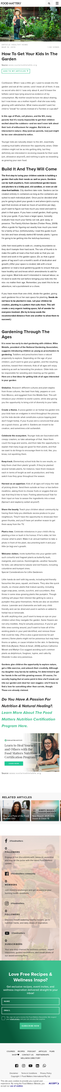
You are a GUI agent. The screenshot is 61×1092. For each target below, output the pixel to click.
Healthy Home (20, 45)
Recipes (21, 1051)
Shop (15, 1055)
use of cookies (16, 1086)
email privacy (15, 1019)
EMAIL (7, 1010)
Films (51, 1051)
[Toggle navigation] (57, 3)
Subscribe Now (30, 1026)
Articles (43, 1051)
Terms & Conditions (29, 1073)
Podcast (31, 1051)
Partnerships (42, 1055)
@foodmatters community (23, 874)
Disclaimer (14, 1073)
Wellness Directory (30, 1058)
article (6, 45)
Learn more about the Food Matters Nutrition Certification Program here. (29, 719)
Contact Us (27, 1055)
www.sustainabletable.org (23, 65)
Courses (11, 1051)
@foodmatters (16, 841)
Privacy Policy (45, 1073)
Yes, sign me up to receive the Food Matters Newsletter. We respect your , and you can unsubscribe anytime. (31, 1018)
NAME (7, 1001)
